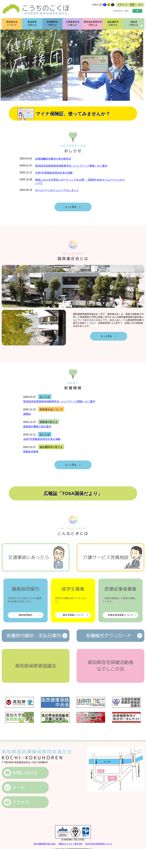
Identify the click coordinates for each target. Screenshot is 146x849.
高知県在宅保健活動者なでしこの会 (110, 665)
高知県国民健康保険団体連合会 (37, 751)
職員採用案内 (25, 602)
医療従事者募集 (120, 602)
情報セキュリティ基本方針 (70, 844)
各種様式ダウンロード (108, 635)
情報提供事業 (30, 451)
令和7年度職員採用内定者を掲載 (54, 172)
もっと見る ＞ (73, 207)
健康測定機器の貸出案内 (37, 426)
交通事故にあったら (28, 557)
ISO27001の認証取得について (98, 844)
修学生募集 (73, 602)
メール (18, 787)
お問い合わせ (24, 773)
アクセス (20, 802)
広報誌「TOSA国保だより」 (73, 493)
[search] (120, 11)
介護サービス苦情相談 (106, 557)
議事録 (27, 414)
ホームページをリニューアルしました (57, 190)
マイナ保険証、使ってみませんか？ (73, 113)
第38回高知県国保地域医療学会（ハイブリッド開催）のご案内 (71, 165)
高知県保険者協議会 (35, 666)
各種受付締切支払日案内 (33, 635)
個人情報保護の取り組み (45, 844)
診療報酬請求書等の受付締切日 (53, 158)
